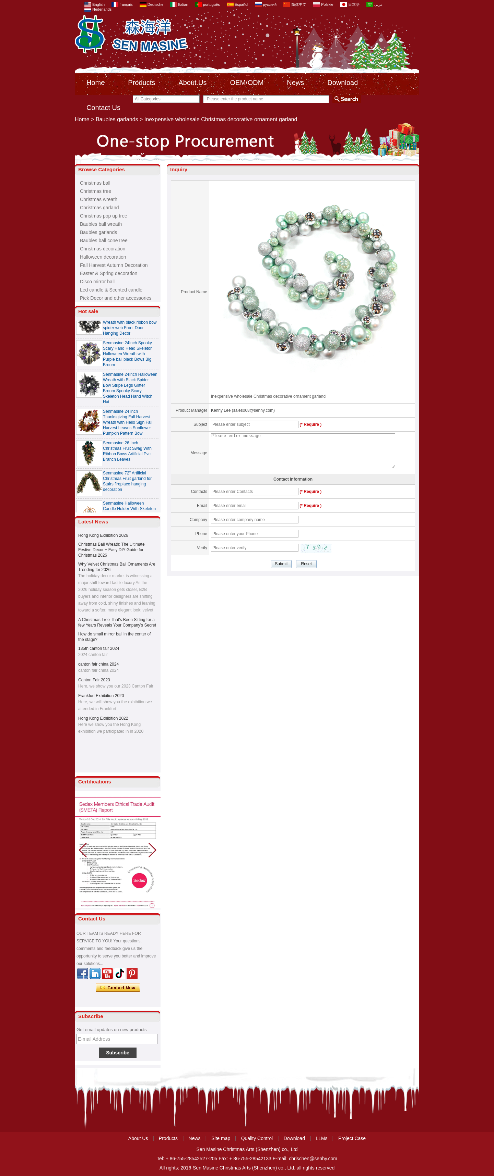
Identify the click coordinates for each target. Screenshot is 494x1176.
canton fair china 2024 (98, 664)
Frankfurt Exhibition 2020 (101, 695)
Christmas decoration (102, 248)
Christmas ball (95, 183)
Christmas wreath (98, 199)
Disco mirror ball (97, 281)
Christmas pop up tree (103, 216)
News (295, 82)
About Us (192, 82)
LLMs (321, 1138)
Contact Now (118, 987)
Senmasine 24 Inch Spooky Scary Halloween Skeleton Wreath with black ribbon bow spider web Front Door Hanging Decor (130, 324)
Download (342, 82)
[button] (152, 850)
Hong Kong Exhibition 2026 (103, 535)
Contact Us (103, 107)
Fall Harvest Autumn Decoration (114, 265)
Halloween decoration (103, 257)
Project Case (352, 1138)
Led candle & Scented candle (111, 290)
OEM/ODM (247, 82)
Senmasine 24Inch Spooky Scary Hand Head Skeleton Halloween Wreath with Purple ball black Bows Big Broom (128, 355)
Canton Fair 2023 (94, 680)
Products (141, 82)
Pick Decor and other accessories (116, 298)
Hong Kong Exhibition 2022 (103, 718)
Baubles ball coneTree (104, 240)
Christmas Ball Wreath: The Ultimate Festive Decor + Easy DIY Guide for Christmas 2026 (111, 550)
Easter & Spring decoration (108, 273)
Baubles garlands (117, 119)
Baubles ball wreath (101, 224)
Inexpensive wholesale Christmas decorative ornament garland (268, 396)
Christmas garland (99, 207)
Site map (220, 1138)
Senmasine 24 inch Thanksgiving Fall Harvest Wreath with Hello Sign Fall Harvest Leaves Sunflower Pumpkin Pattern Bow (127, 424)
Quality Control (257, 1138)
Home (95, 82)
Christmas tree (95, 191)
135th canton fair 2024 (98, 648)
